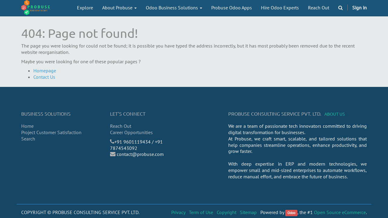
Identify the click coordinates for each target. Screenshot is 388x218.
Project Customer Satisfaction (51, 132)
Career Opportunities (131, 132)
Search (28, 139)
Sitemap (248, 212)
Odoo (291, 212)
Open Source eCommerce (340, 212)
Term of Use (201, 212)
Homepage (44, 71)
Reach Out (120, 126)
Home (27, 126)
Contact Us (44, 77)
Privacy (178, 212)
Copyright (226, 212)
